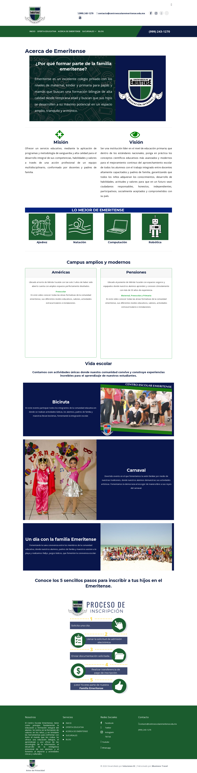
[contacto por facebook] (151, 13)
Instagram (107, 732)
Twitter (105, 727)
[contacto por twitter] (161, 13)
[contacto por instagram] (156, 13)
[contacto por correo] (121, 13)
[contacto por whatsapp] (85, 13)
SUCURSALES (88, 31)
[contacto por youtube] (80, 17)
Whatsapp (105, 747)
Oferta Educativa (46, 31)
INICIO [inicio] (32, 31)
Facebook (106, 723)
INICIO (68, 723)
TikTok (107, 736)
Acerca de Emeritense (69, 31)
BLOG (100, 31)
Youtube (104, 741)
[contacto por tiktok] (167, 13)
